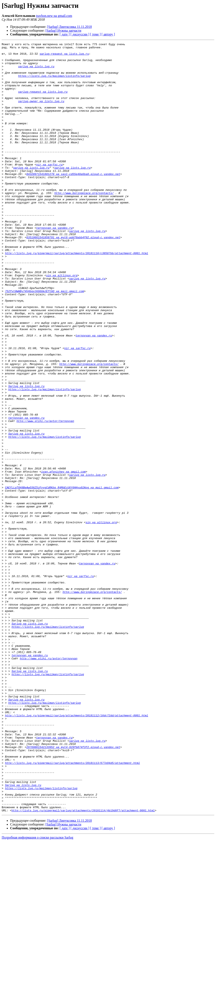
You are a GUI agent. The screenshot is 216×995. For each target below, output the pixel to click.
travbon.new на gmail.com (54, 16)
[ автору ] (108, 34)
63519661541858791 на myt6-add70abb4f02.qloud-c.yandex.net (73, 276)
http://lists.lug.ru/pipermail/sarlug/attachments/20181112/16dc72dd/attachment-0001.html (76, 850)
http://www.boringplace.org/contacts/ (84, 223)
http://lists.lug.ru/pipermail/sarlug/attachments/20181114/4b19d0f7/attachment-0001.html (83, 964)
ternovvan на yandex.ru (54, 265)
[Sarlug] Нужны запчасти (63, 30)
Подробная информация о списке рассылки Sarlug (37, 991)
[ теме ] (95, 34)
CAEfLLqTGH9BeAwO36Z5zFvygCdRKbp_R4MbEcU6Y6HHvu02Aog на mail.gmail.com (62, 577)
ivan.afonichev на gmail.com (63, 558)
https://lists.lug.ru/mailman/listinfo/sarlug (54, 83)
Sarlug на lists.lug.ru (26, 455)
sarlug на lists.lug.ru (36, 71)
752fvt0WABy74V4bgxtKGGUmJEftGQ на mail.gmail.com (44, 341)
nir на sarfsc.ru (49, 189)
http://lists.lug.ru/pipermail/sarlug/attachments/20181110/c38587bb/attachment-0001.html (76, 295)
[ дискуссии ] (79, 34)
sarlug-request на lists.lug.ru (64, 56)
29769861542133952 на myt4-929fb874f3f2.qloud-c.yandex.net (73, 888)
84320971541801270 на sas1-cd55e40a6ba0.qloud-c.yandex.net (73, 200)
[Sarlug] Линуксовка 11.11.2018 (69, 26)
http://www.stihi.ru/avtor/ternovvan (45, 497)
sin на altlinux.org (61, 322)
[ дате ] (64, 34)
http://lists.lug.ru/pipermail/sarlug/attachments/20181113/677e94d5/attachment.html (72, 907)
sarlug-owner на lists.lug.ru (41, 113)
